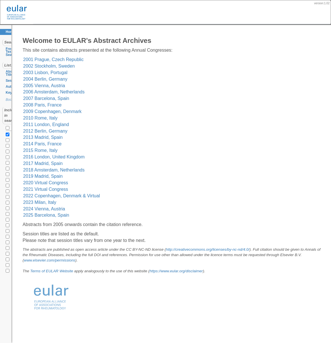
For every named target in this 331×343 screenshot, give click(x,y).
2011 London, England (83, 124)
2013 (8, 182)
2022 (8, 131)
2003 (8, 239)
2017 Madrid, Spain (80, 163)
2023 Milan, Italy (76, 202)
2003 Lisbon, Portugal (82, 72)
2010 (8, 199)
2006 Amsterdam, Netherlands (91, 91)
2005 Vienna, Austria (81, 85)
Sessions (13, 72)
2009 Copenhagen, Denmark (89, 111)
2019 (8, 148)
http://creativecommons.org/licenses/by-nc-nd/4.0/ (244, 249)
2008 (8, 210)
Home (10, 32)
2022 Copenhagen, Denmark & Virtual (98, 195)
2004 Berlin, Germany (82, 79)
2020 (8, 142)
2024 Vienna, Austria (81, 208)
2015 (8, 171)
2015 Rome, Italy (77, 150)
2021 (8, 137)
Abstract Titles (17, 66)
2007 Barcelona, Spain (83, 98)
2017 (8, 159)
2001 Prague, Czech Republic (90, 59)
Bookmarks (14, 91)
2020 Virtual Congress (82, 182)
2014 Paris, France (79, 143)
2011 (8, 193)
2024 (8, 120)
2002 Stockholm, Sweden (86, 66)
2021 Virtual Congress (82, 189)
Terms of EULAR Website (88, 271)
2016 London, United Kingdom (91, 156)
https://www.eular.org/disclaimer (213, 271)
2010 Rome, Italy (77, 118)
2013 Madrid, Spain (80, 137)
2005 (8, 227)
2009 (8, 205)
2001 (8, 250)
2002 (8, 244)
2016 (8, 165)
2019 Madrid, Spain (80, 176)
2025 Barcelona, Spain (83, 215)
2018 (8, 154)
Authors (12, 77)
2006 (8, 222)
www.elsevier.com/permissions (155, 260)
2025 (8, 114)
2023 (8, 125)
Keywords (14, 83)
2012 (8, 188)
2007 (8, 216)
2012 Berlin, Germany (82, 131)
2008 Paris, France (79, 105)
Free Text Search (19, 49)
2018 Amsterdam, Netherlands (91, 170)
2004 (8, 233)
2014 (8, 176)
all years (15, 107)
